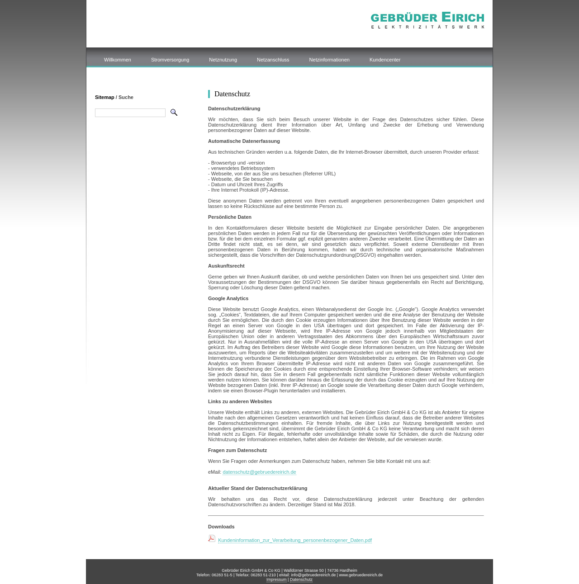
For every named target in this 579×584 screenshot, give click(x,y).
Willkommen (117, 59)
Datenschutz (301, 579)
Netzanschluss (273, 59)
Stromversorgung (170, 59)
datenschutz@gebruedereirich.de (259, 472)
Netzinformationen (329, 59)
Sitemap (104, 97)
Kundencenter (385, 59)
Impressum (276, 579)
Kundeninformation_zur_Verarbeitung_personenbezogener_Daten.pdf (295, 540)
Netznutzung (223, 59)
